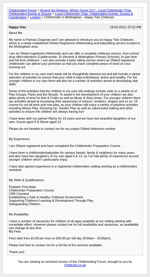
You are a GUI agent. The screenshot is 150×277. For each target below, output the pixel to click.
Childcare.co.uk (75, 265)
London (35, 17)
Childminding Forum (23, 10)
